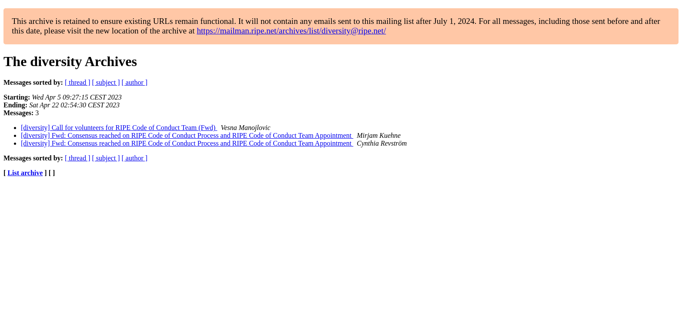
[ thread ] (77, 82)
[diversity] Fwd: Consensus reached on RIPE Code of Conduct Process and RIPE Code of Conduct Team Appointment (187, 135)
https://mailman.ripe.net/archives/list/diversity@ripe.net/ (291, 30)
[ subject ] (106, 82)
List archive (25, 172)
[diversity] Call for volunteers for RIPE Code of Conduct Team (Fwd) (119, 127)
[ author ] (135, 82)
